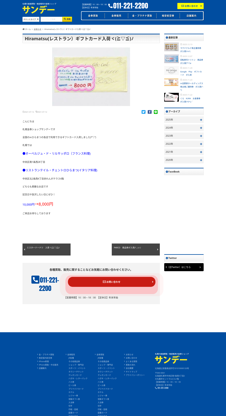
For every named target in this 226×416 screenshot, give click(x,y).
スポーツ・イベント (77, 362)
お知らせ (129, 348)
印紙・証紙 (73, 404)
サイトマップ (131, 365)
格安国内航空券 (45, 351)
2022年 (169, 144)
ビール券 (72, 379)
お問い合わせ (189, 6)
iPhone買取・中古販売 (48, 358)
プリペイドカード (76, 383)
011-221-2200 (130, 6)
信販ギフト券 (74, 393)
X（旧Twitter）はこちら (178, 267)
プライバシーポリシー (135, 369)
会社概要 (129, 362)
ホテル (71, 386)
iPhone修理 (44, 355)
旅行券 (71, 414)
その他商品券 (74, 355)
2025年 (169, 119)
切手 (70, 400)
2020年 (169, 160)
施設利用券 (73, 410)
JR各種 (71, 351)
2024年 (169, 127)
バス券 (71, 376)
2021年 (169, 152)
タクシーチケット (76, 365)
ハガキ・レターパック (78, 372)
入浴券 (71, 397)
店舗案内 (191, 15)
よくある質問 (131, 355)
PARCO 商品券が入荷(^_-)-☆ (128, 248)
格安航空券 (168, 15)
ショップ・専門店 (76, 358)
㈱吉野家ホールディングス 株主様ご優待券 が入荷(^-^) (192, 86)
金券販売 (116, 15)
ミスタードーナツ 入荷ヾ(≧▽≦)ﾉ (43, 248)
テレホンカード (75, 369)
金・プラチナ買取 (142, 15)
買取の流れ (130, 358)
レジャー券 (73, 389)
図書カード (73, 407)
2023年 (169, 135)
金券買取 (93, 15)
